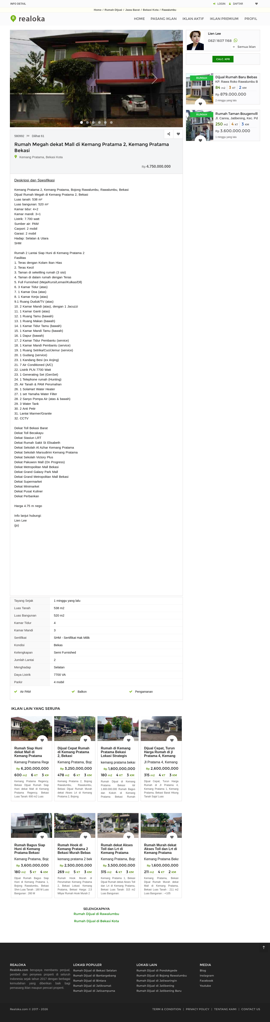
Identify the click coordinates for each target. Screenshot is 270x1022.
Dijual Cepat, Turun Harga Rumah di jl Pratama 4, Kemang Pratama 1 (160, 753)
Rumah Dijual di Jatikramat (92, 985)
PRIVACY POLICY (197, 1009)
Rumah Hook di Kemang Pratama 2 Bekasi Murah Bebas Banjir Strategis (74, 850)
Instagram (207, 975)
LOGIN (221, 3)
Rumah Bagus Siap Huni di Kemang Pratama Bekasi (29, 848)
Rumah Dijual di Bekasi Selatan (95, 970)
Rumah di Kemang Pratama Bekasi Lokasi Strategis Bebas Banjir (115, 753)
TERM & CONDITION (166, 1009)
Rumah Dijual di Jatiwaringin (156, 980)
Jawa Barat (132, 9)
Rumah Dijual (113, 9)
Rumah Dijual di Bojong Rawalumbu (161, 975)
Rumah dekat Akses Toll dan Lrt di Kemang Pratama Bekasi (117, 850)
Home (97, 9)
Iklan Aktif (193, 19)
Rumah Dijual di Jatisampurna (94, 990)
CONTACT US (250, 1009)
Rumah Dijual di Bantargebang (94, 975)
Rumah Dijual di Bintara (89, 980)
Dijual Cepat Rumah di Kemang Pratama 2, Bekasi (73, 752)
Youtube (205, 985)
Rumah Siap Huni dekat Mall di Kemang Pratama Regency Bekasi (28, 753)
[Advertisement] (96, 559)
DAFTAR (238, 3)
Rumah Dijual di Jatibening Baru (158, 990)
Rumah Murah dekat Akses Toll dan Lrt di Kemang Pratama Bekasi (160, 850)
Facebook (206, 980)
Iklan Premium (224, 19)
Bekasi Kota (150, 9)
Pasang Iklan (164, 19)
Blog (203, 970)
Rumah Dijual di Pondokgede (156, 970)
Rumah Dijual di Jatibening (155, 985)
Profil (250, 19)
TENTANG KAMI (225, 1009)
